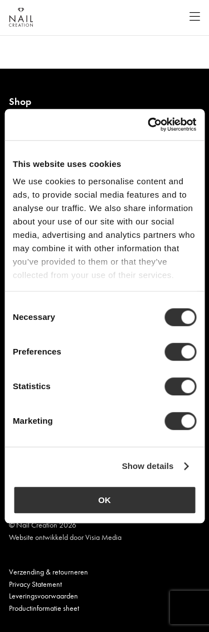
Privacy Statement (35, 584)
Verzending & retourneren (48, 572)
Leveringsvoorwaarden (43, 596)
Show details (148, 466)
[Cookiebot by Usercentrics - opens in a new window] (148, 124)
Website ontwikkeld (38, 537)
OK (104, 500)
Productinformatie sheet (44, 608)
